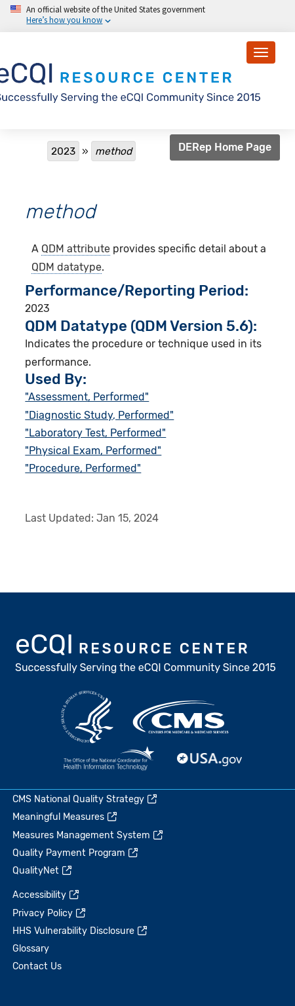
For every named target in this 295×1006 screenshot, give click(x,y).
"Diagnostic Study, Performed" (99, 415)
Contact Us (37, 966)
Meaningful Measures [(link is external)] (65, 816)
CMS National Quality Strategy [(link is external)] (85, 799)
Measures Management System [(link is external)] (88, 835)
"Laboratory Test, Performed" (95, 433)
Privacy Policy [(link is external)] (49, 913)
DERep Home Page (224, 147)
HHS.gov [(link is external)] (87, 717)
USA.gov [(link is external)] (210, 759)
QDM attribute (75, 248)
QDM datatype (66, 267)
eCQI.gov (146, 655)
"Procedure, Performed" (83, 468)
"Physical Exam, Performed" (93, 450)
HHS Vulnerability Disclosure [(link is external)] (80, 931)
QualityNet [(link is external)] (42, 870)
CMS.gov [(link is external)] (181, 717)
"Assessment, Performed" (87, 397)
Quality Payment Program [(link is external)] (76, 853)
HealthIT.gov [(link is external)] (109, 759)
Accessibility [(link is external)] (46, 894)
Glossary (30, 948)
